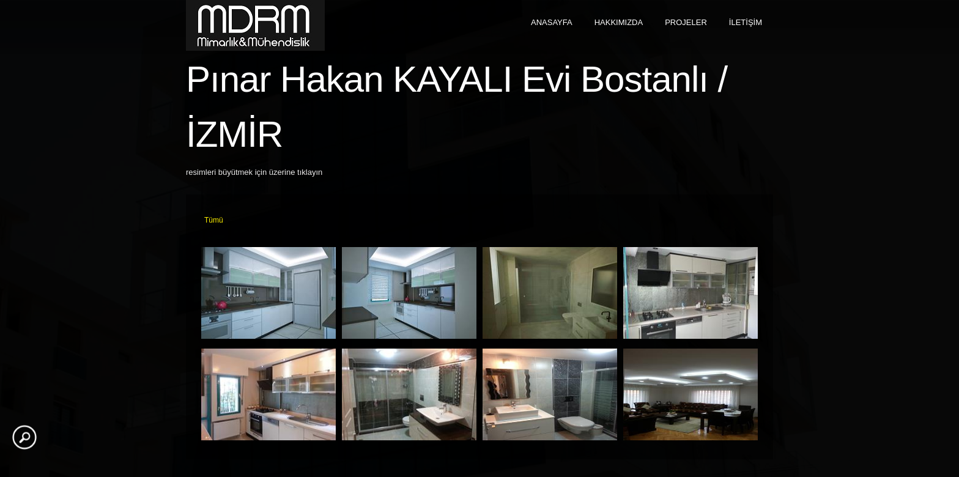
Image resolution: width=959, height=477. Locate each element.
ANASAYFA (551, 22)
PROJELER (686, 22)
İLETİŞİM (745, 22)
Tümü (213, 220)
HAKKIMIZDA (618, 22)
